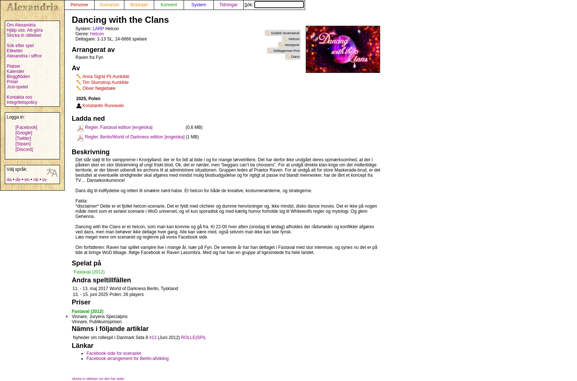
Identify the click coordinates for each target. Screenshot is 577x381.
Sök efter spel (20, 45)
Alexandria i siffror (24, 56)
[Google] (23, 132)
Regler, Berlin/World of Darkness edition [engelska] (135, 137)
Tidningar (228, 4)
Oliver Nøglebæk (99, 88)
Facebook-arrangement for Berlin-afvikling (127, 358)
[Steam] (23, 144)
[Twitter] (23, 138)
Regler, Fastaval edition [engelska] (118, 127)
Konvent (169, 4)
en (26, 179)
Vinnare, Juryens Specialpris (100, 316)
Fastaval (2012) (89, 272)
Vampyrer (292, 45)
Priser (12, 81)
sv (44, 179)
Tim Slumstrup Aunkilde (105, 82)
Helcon (294, 39)
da (9, 179)
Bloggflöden (18, 76)
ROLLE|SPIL (193, 337)
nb (35, 179)
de (17, 179)
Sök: (274, 4)
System (198, 4)
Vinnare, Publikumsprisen (97, 321)
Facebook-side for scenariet (113, 353)
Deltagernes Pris (286, 51)
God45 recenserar (285, 33)
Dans (295, 56)
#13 (152, 337)
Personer (80, 4)
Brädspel (139, 4)
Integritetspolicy (22, 102)
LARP (98, 28)
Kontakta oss (19, 97)
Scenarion (109, 4)
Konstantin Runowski (103, 105)
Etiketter (15, 50)
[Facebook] (26, 127)
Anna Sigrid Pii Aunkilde (105, 76)
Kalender (15, 71)
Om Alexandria (21, 25)
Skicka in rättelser (24, 35)
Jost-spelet (17, 86)
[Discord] (24, 149)
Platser (13, 66)
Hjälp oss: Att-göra (25, 30)
